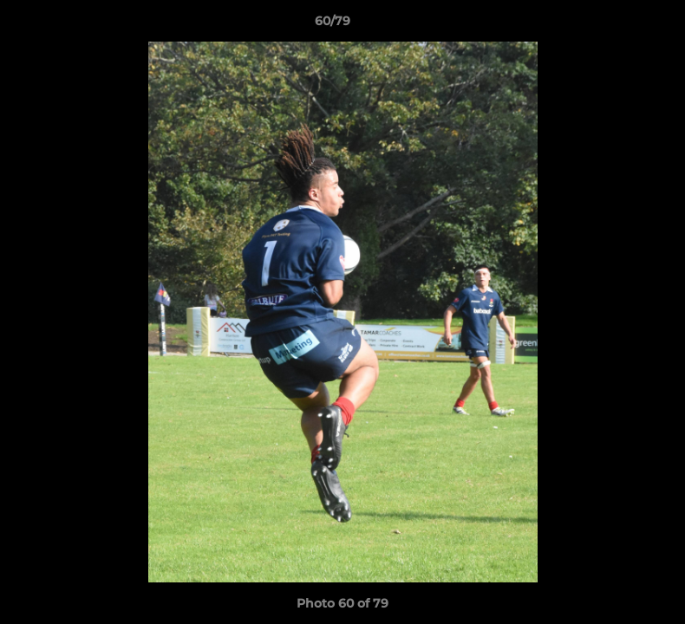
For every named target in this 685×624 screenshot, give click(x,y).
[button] (612, 25)
